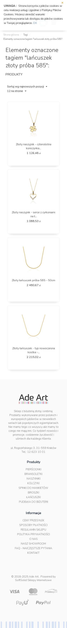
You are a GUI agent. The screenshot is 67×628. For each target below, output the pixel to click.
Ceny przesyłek (33, 520)
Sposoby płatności (33, 525)
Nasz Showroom (33, 543)
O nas (33, 539)
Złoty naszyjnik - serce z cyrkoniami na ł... (33, 214)
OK (35, 23)
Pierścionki (33, 469)
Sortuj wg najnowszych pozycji (27, 86)
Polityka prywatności (33, 534)
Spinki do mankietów (33, 488)
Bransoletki (33, 474)
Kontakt (33, 553)
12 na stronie (16, 91)
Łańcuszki (33, 497)
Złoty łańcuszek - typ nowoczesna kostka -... (33, 350)
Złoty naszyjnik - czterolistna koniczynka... (33, 146)
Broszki (33, 492)
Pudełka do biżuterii (33, 502)
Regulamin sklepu (33, 529)
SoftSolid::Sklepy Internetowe (33, 580)
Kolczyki (33, 483)
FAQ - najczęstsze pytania (33, 548)
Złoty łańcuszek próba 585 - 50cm (33, 280)
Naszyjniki (33, 478)
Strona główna (11, 34)
